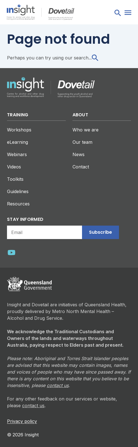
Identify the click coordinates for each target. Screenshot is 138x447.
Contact (80, 167)
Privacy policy (22, 421)
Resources (18, 204)
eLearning (17, 142)
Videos (14, 167)
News (78, 154)
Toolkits (15, 179)
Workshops (19, 130)
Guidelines (18, 191)
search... (86, 58)
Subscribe (100, 232)
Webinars (17, 154)
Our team (82, 142)
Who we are (85, 130)
